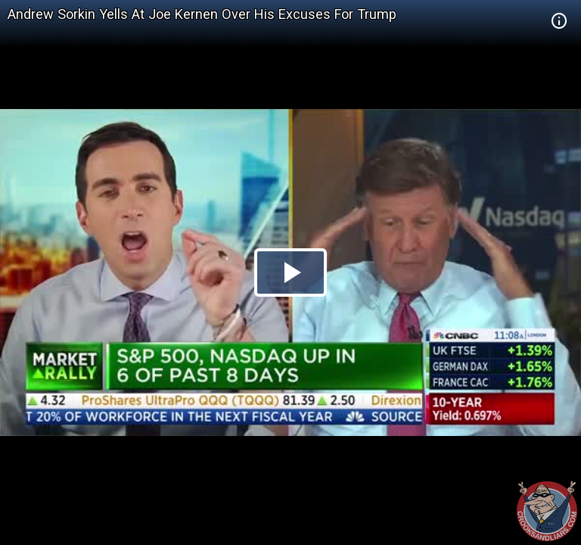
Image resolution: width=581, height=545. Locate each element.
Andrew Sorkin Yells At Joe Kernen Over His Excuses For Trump (202, 14)
